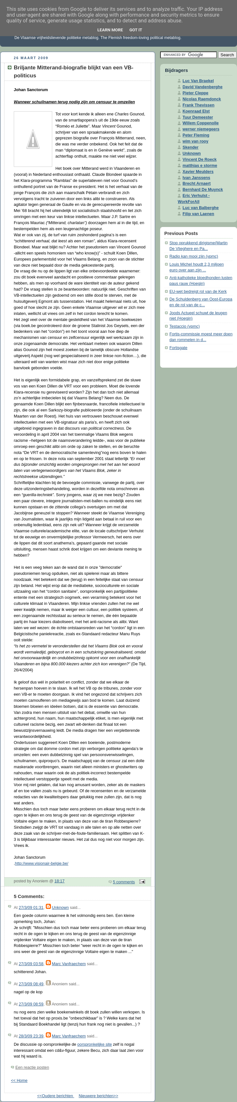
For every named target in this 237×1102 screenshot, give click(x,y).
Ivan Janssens (196, 178)
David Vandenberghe (203, 87)
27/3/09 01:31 (31, 907)
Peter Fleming (196, 135)
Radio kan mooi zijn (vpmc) (193, 256)
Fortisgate (178, 348)
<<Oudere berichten (55, 1096)
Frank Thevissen (199, 105)
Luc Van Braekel (198, 81)
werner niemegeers (201, 129)
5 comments (124, 882)
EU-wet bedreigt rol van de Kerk (198, 291)
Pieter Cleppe (195, 93)
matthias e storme (200, 165)
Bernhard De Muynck (203, 189)
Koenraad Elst (196, 111)
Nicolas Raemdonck (202, 99)
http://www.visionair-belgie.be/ (42, 863)
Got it (135, 29)
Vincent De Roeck (200, 159)
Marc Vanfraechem (69, 964)
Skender (191, 147)
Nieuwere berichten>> (98, 1096)
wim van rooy (195, 141)
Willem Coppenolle (201, 123)
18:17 (59, 881)
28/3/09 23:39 (31, 1036)
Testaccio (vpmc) (184, 326)
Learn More (110, 29)
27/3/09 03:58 (31, 964)
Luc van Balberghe (201, 208)
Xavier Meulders (198, 171)
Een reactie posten (32, 1067)
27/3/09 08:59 (31, 1004)
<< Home (19, 1080)
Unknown (60, 907)
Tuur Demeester (198, 117)
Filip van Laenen (198, 214)
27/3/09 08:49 (31, 984)
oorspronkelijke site (94, 1044)
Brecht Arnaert (197, 183)
